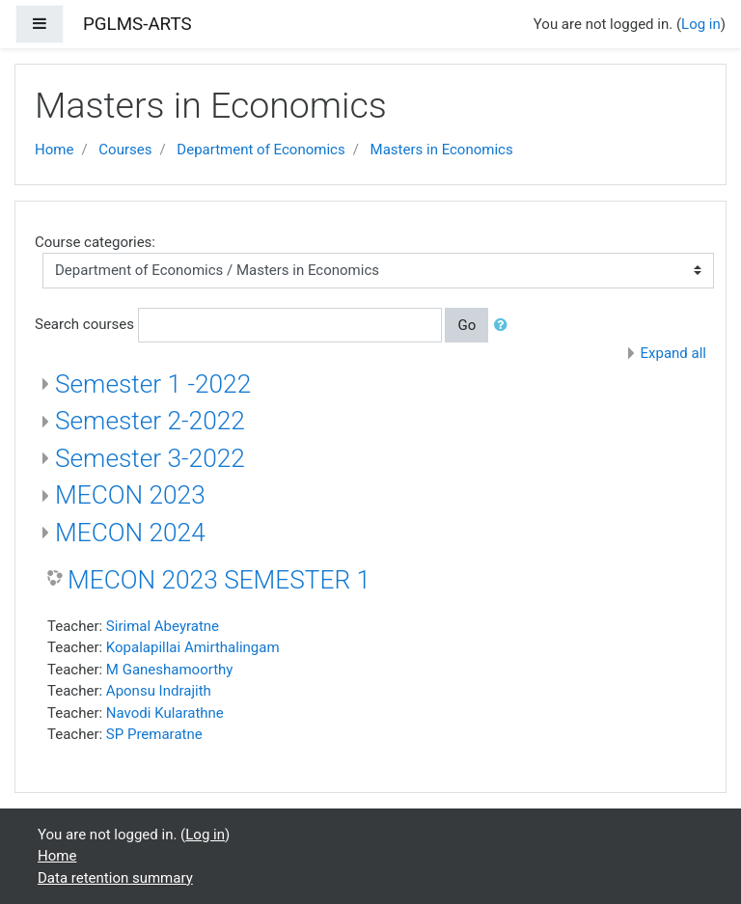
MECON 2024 (130, 532)
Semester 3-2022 (150, 458)
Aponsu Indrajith (158, 690)
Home (54, 149)
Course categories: (95, 242)
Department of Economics (260, 149)
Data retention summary (115, 878)
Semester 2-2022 (150, 420)
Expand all (673, 353)
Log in (701, 24)
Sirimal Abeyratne (162, 626)
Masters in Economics (441, 149)
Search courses (84, 324)
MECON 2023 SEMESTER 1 (219, 579)
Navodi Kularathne (165, 713)
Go (466, 325)
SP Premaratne (154, 734)
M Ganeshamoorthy (169, 669)
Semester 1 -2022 (153, 384)
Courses (124, 149)
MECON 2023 (130, 494)
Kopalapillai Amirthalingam (193, 647)
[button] (504, 326)
